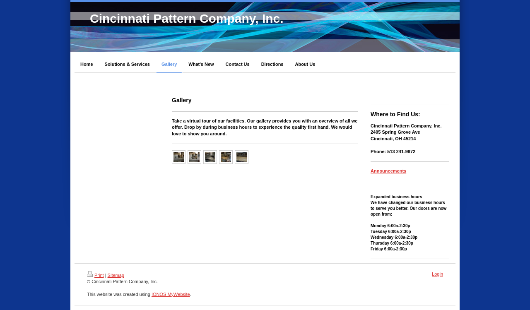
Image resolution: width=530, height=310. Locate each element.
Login (437, 274)
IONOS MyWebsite (171, 294)
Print (95, 275)
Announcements (388, 170)
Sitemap (116, 275)
